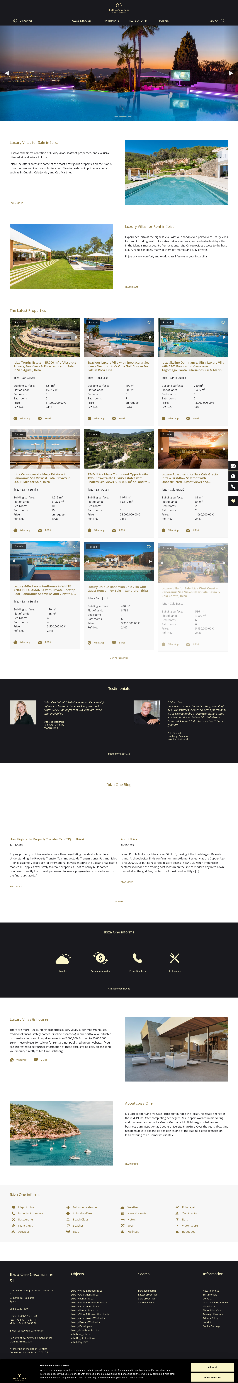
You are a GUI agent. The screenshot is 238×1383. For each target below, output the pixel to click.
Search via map (146, 1302)
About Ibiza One (212, 1310)
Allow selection (212, 1355)
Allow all (212, 1345)
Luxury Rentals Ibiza (82, 1298)
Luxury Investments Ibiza (85, 1330)
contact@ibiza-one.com (31, 1330)
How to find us (211, 1290)
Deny (212, 1365)
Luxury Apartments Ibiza (85, 1294)
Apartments (111, 20)
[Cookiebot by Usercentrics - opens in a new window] (19, 1377)
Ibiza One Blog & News (215, 1302)
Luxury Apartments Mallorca (87, 1306)
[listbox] (23, 21)
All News (119, 901)
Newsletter (209, 1306)
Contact (207, 1298)
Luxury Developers (81, 1326)
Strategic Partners (213, 1314)
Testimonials (210, 1294)
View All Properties (119, 657)
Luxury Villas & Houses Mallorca (89, 1302)
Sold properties (146, 1298)
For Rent (164, 20)
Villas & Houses (81, 20)
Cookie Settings (211, 1326)
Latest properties (147, 1294)
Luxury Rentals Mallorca (84, 1310)
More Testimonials (119, 754)
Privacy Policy (210, 1318)
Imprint (207, 1322)
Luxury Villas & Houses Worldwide (90, 1314)
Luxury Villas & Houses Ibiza (87, 1290)
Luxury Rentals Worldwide (85, 1322)
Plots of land (138, 20)
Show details (159, 1377)
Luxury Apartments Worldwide (88, 1318)
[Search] (217, 21)
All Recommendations (119, 988)
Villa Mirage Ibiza (80, 1334)
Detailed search (147, 1290)
